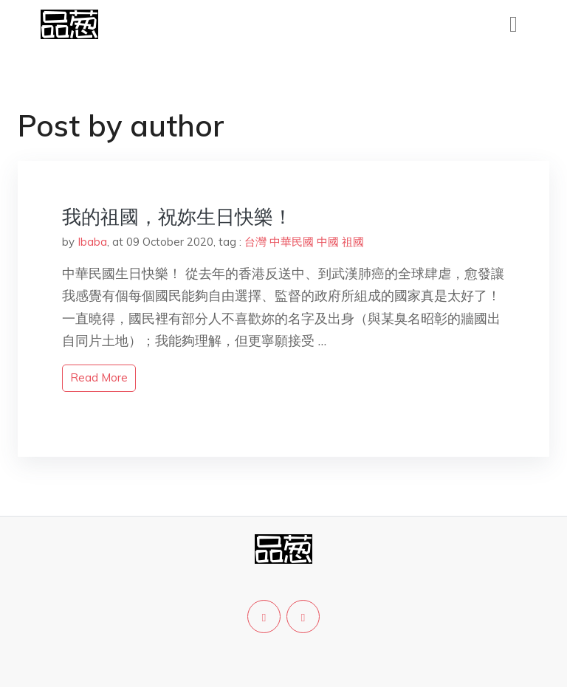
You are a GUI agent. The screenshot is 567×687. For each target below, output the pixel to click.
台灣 (255, 242)
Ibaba (92, 242)
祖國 (353, 242)
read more (99, 377)
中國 (328, 242)
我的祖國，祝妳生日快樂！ (177, 216)
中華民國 (291, 242)
